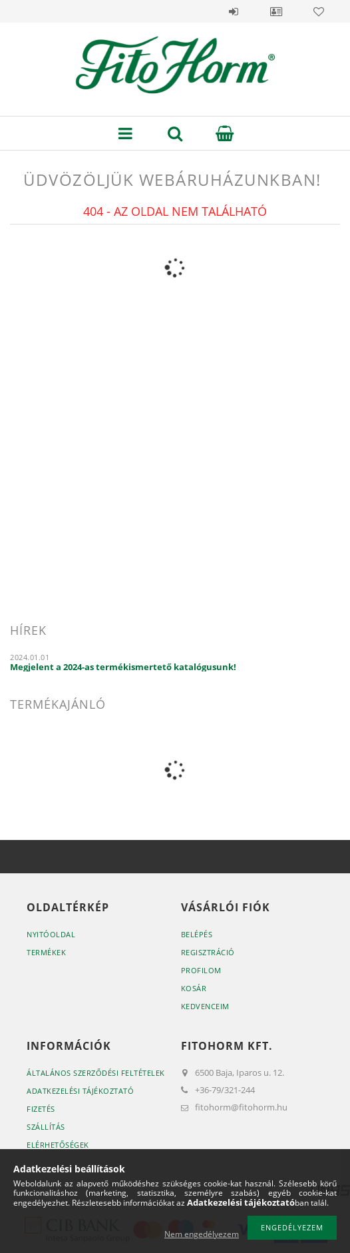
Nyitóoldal (51, 934)
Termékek (46, 952)
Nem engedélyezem (201, 1234)
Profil (276, 11)
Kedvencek (318, 11)
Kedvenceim (205, 1006)
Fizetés (41, 1109)
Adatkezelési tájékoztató (80, 1091)
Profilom (201, 970)
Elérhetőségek (58, 1145)
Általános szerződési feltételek (96, 1073)
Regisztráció (208, 952)
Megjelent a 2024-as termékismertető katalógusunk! (123, 666)
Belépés (233, 11)
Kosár (194, 988)
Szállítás (46, 1127)
